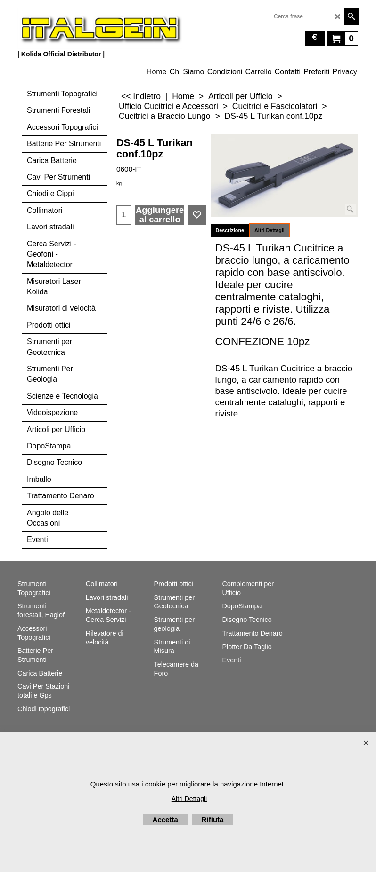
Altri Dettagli (269, 230)
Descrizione (230, 230)
